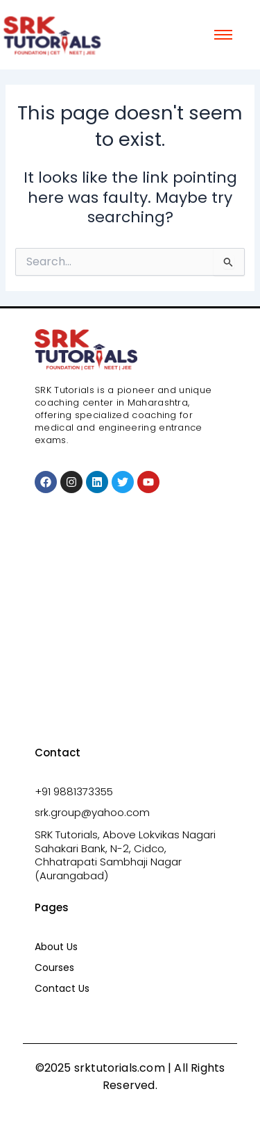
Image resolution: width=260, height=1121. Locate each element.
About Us (56, 947)
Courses (54, 967)
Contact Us (62, 988)
